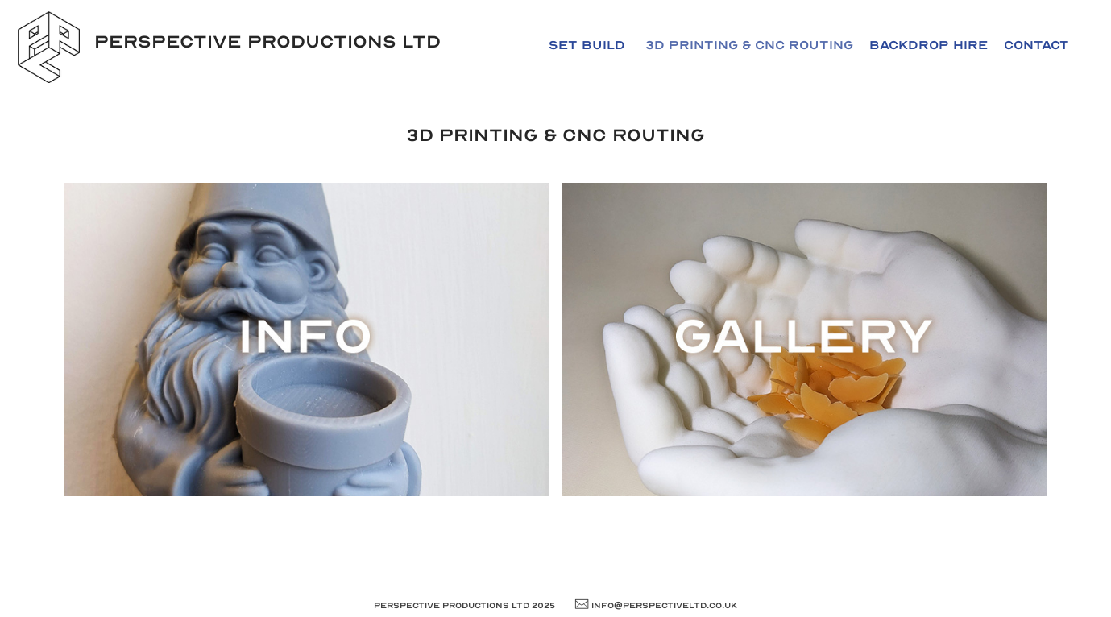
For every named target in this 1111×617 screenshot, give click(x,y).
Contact (1036, 45)
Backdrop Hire (928, 45)
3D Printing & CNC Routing (749, 45)
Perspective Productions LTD (267, 41)
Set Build (587, 45)
